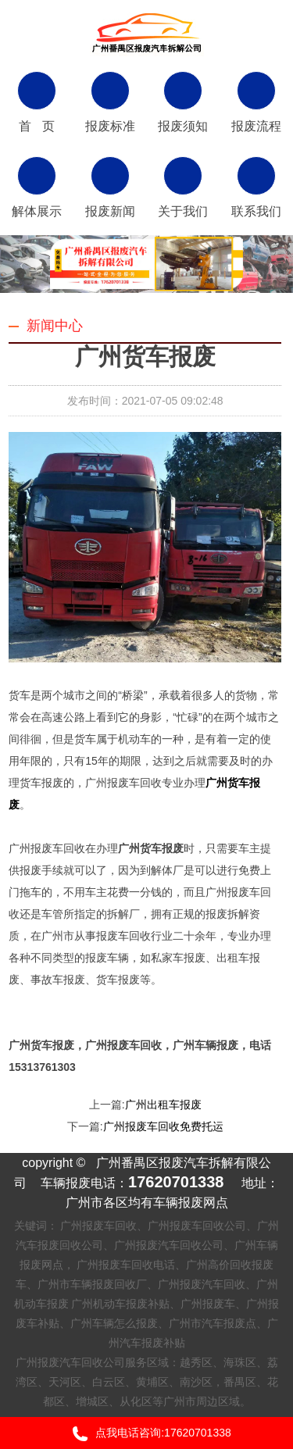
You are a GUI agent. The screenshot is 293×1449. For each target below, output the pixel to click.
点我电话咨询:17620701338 (146, 1433)
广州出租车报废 (163, 1104)
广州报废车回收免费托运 (163, 1126)
